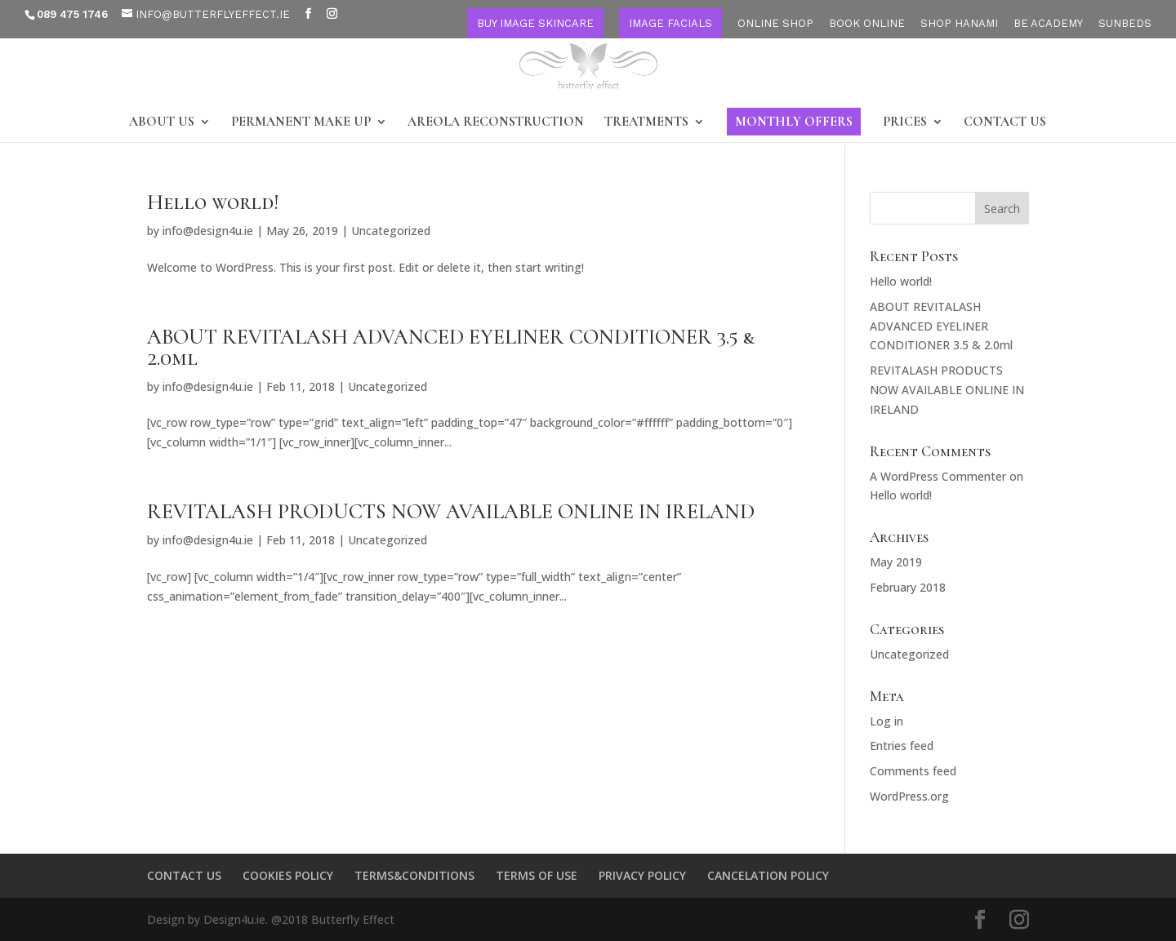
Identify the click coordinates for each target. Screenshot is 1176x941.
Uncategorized (390, 230)
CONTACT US (1005, 123)
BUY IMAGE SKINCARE (535, 23)
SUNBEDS (1125, 23)
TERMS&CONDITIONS (414, 875)
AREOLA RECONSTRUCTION (496, 123)
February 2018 (908, 587)
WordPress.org (909, 796)
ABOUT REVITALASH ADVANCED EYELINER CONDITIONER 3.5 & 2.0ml (451, 347)
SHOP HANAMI (959, 23)
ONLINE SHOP (775, 23)
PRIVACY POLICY (642, 875)
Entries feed (901, 745)
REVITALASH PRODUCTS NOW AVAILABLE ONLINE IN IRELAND (451, 511)
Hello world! (212, 202)
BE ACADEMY (1048, 23)
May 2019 (896, 562)
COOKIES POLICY (288, 875)
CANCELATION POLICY (768, 875)
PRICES (905, 123)
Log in (886, 721)
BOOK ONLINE (867, 23)
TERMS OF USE (536, 875)
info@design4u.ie (208, 230)
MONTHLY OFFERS (794, 121)
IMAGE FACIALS (670, 23)
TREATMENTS (646, 123)
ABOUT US (161, 123)
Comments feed (913, 771)
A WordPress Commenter (938, 476)
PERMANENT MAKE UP (301, 123)
